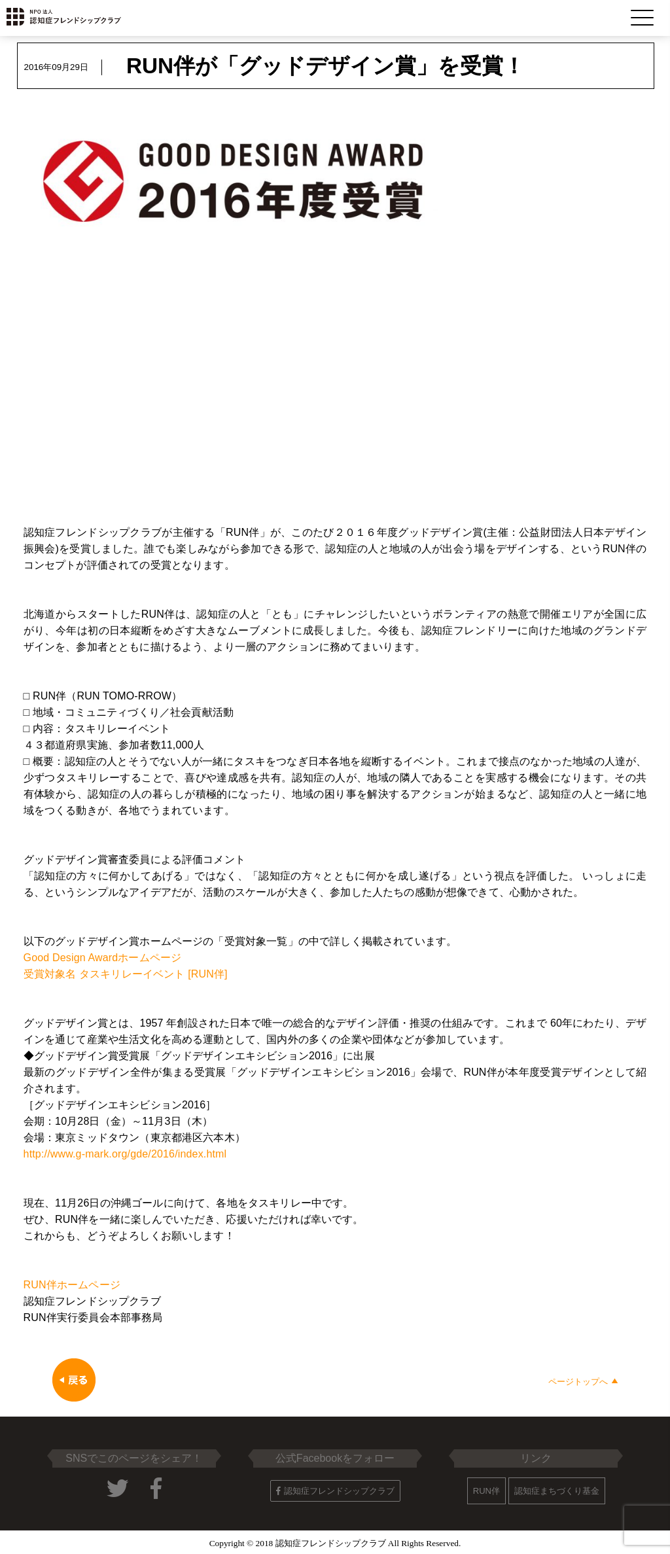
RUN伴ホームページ (72, 1284)
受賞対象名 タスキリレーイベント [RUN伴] (126, 974)
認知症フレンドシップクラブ (335, 1491)
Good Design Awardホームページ (103, 957)
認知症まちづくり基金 (556, 1491)
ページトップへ (583, 1381)
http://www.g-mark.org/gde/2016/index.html (125, 1153)
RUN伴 (486, 1491)
